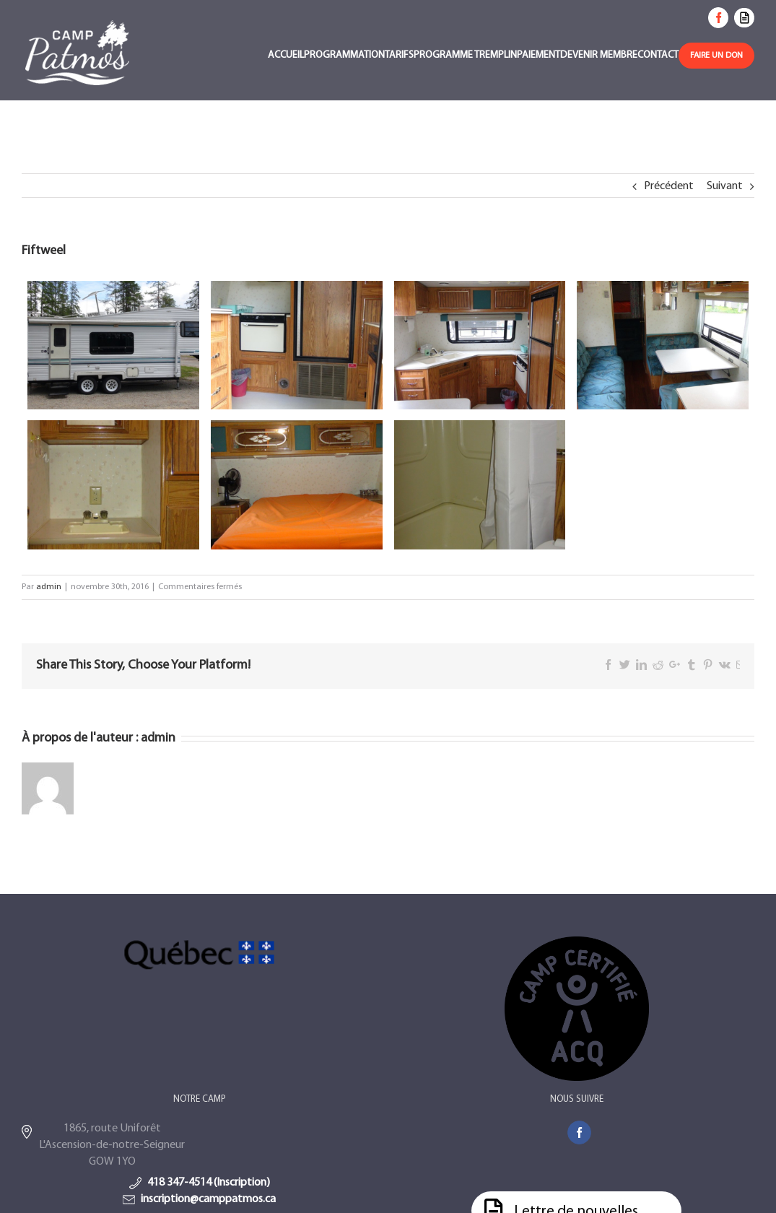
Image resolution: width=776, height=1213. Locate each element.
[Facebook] (579, 1132)
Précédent (669, 186)
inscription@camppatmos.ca (208, 1199)
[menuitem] (286, 57)
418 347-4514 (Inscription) (208, 1182)
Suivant (725, 186)
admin (48, 587)
